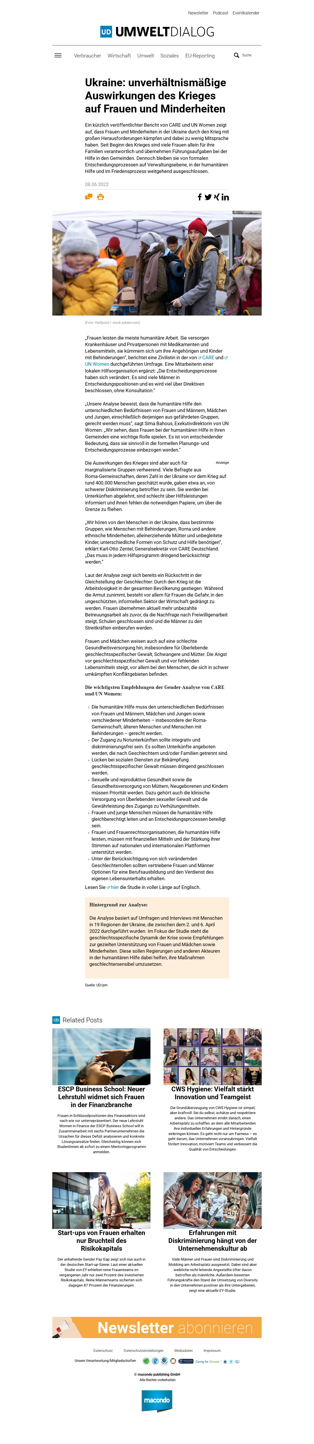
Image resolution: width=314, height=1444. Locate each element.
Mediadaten (183, 1350)
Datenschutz (103, 1350)
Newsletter (198, 13)
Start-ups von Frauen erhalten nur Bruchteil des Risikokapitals (101, 1239)
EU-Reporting (200, 55)
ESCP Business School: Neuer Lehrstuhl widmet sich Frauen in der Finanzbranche (101, 1096)
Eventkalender (246, 13)
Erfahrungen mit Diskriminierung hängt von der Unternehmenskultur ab (212, 1239)
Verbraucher (87, 55)
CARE (208, 356)
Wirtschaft (119, 55)
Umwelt (145, 55)
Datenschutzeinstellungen (144, 1350)
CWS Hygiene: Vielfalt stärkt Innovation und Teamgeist (212, 1092)
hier (115, 886)
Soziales (169, 55)
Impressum (212, 1350)
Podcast (220, 13)
